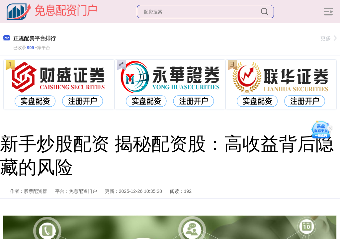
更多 (328, 38)
